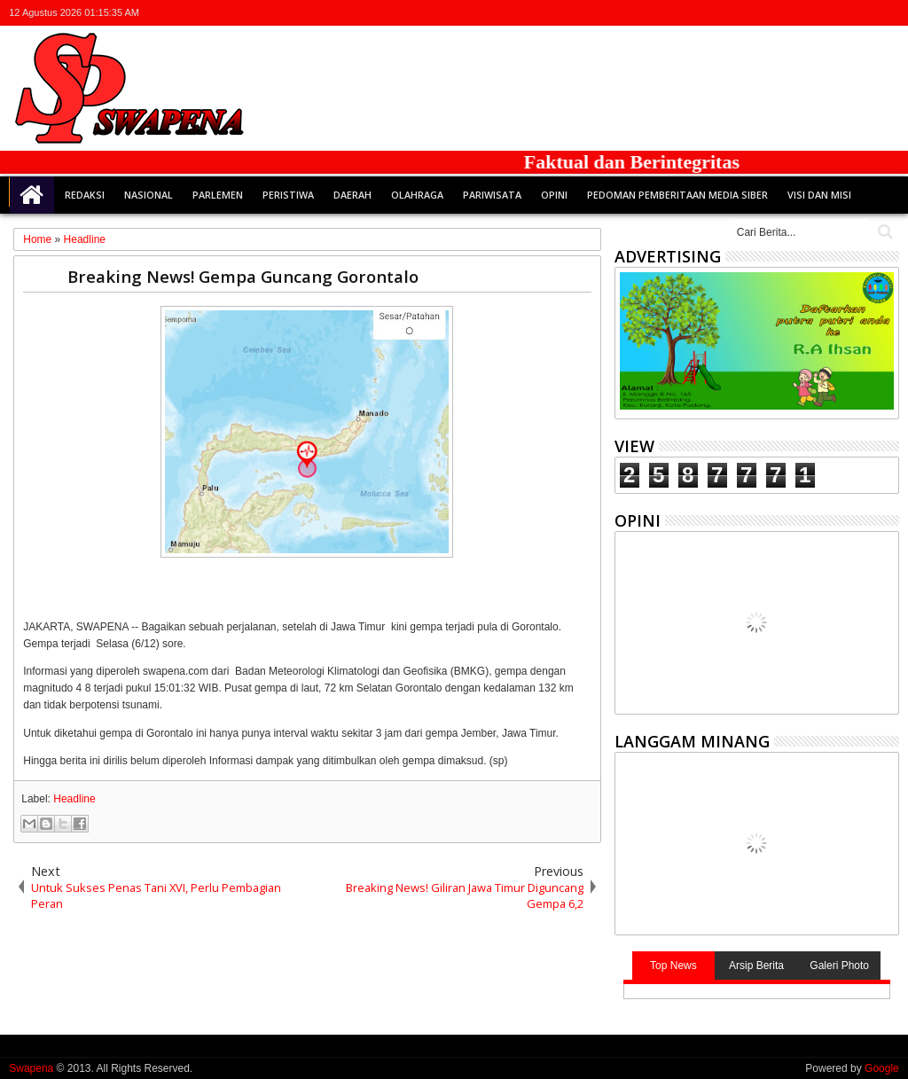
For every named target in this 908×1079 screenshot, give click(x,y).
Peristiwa (288, 194)
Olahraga (417, 194)
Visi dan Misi (819, 194)
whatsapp (887, 13)
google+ (841, 13)
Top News (673, 965)
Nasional (148, 194)
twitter (795, 13)
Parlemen (217, 194)
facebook (818, 13)
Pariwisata (492, 194)
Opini (554, 194)
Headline (74, 799)
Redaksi (85, 194)
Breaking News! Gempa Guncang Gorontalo (243, 276)
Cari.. (883, 232)
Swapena (31, 1068)
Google (882, 1068)
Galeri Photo (839, 965)
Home (32, 195)
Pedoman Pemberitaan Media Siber (677, 194)
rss (864, 13)
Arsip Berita (756, 965)
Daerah (352, 194)
